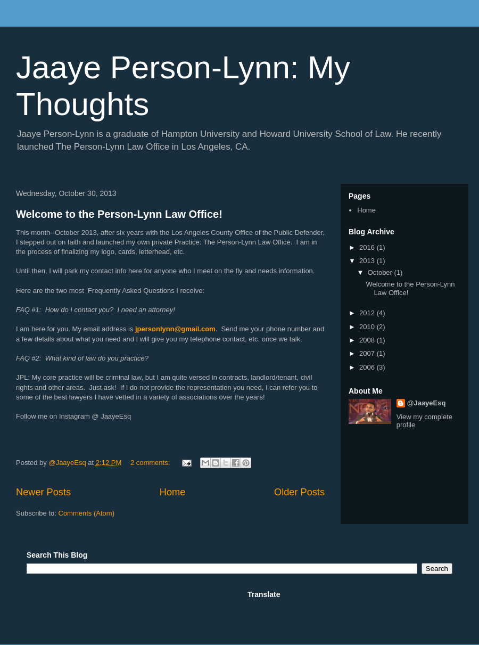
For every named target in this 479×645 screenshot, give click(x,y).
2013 (368, 261)
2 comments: (151, 463)
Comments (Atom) (86, 513)
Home (173, 492)
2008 (368, 340)
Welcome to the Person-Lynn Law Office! (119, 214)
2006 (368, 367)
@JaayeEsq (426, 403)
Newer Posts (43, 492)
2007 (368, 353)
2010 (368, 327)
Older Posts (299, 492)
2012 (368, 313)
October (381, 272)
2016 (368, 247)
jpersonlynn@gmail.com (175, 329)
